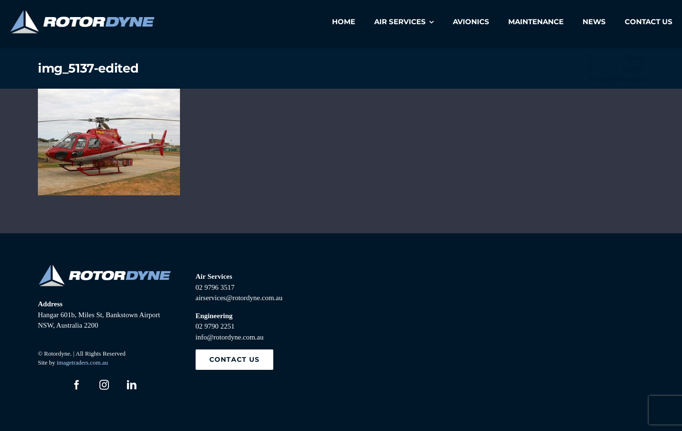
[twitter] (49, 385)
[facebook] (76, 385)
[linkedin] (131, 385)
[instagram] (104, 385)
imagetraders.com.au (82, 362)
